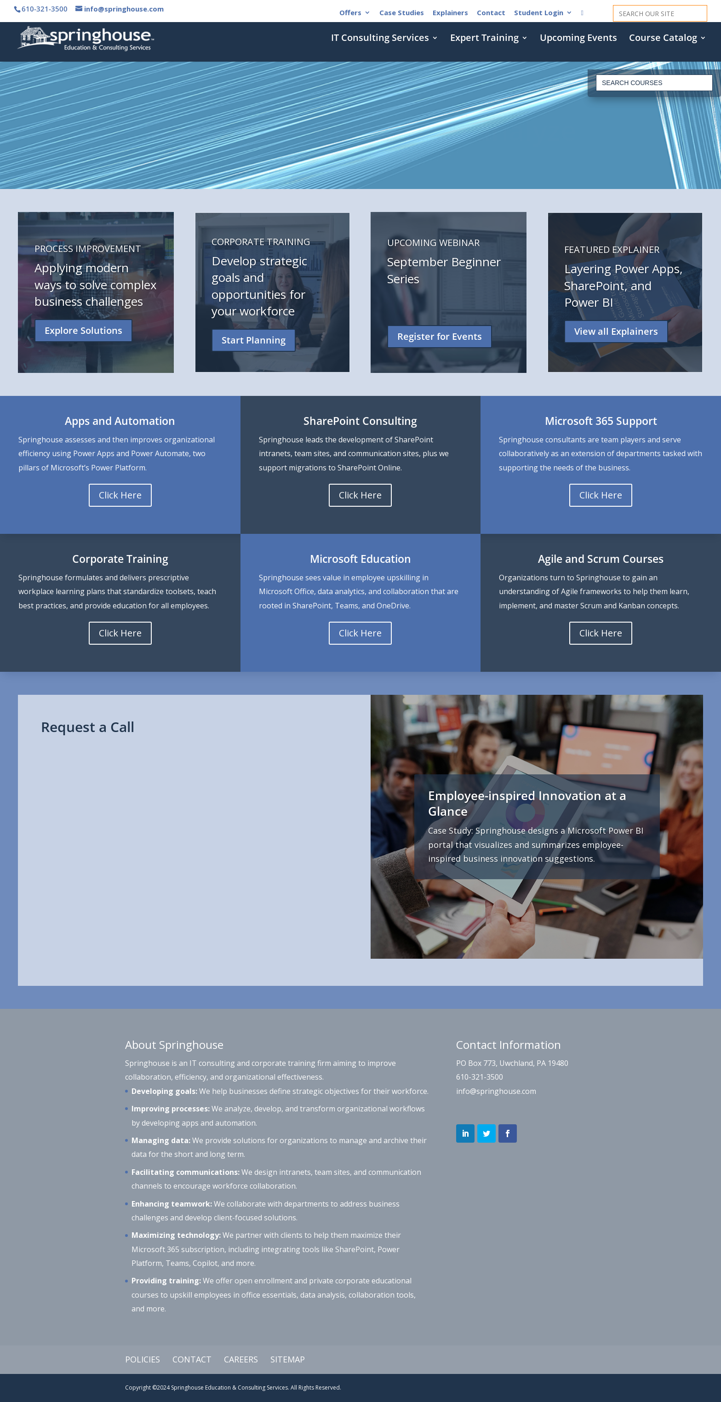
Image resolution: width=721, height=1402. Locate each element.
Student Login (538, 13)
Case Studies (401, 13)
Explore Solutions (83, 330)
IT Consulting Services (380, 39)
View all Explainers (616, 331)
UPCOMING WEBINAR (433, 242)
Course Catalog (663, 39)
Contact (491, 13)
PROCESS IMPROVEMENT (87, 248)
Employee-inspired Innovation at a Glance (527, 803)
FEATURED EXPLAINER (611, 249)
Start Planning (254, 340)
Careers (241, 1359)
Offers (350, 13)
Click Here (120, 495)
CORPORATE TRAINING (261, 241)
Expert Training (484, 39)
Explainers (450, 13)
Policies (142, 1359)
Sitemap (287, 1359)
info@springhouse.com (496, 1091)
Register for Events (439, 336)
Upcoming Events (578, 39)
